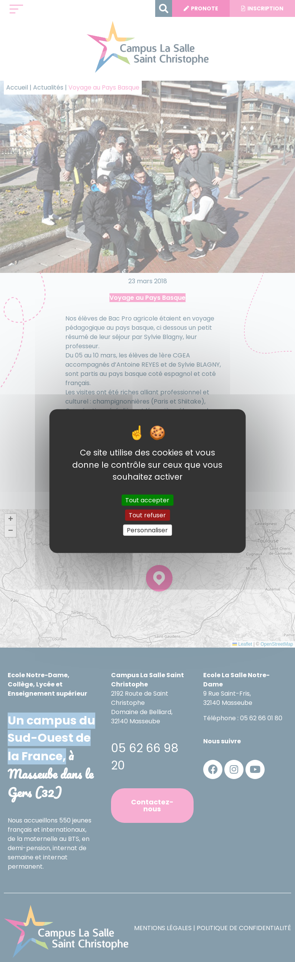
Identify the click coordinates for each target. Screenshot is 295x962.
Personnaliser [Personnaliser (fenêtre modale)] (147, 530)
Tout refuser (147, 514)
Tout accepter (147, 499)
